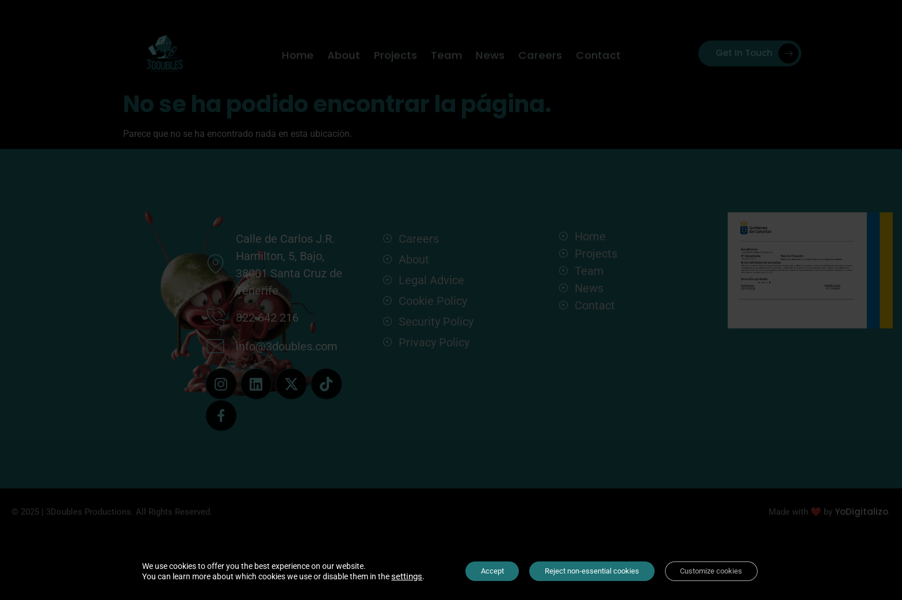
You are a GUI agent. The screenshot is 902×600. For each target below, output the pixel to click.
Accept (483, 570)
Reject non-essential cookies (591, 570)
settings (394, 576)
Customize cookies (719, 570)
